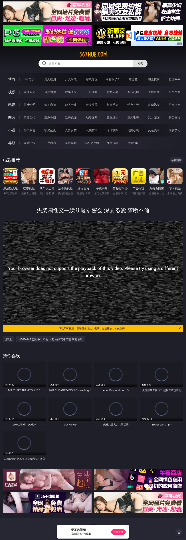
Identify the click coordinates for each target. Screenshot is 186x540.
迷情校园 (112, 130)
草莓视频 (71, 143)
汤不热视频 (91, 143)
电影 (11, 104)
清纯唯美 (133, 117)
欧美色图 (71, 117)
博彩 (11, 79)
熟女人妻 (112, 92)
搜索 (140, 64)
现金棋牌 (154, 79)
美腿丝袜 (112, 117)
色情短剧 (133, 143)
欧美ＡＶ (71, 92)
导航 (11, 142)
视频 (11, 91)
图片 (11, 117)
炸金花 (133, 79)
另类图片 (174, 117)
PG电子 (29, 79)
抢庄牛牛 (174, 79)
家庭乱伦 (50, 130)
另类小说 (133, 130)
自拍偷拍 (50, 92)
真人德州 (50, 79)
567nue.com (93, 54)
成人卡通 (71, 105)
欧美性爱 (92, 105)
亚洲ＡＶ (29, 92)
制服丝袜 (112, 105)
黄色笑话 (154, 130)
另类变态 (174, 105)
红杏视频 (112, 143)
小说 (11, 130)
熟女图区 (154, 117)
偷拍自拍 (50, 105)
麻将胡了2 (112, 79)
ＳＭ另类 (174, 92)
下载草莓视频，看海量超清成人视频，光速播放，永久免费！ (120, 328)
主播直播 (154, 92)
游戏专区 (92, 79)
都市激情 (29, 130)
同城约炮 (29, 143)
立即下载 (118, 532)
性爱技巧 (174, 130)
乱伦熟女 (154, 105)
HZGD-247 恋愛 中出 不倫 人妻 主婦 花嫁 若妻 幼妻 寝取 (51, 339)
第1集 (8, 339)
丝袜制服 (133, 92)
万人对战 (71, 79)
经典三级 (133, 105)
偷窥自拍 (29, 117)
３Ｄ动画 (92, 92)
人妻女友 (71, 130)
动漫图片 (92, 117)
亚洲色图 (50, 117)
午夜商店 (50, 143)
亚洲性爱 (29, 105)
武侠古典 (92, 130)
